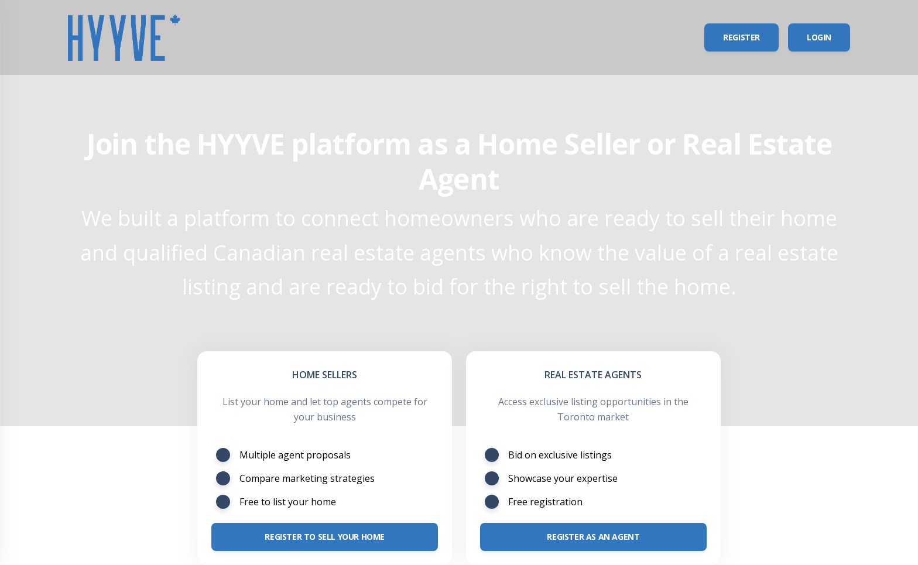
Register (741, 37)
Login (819, 37)
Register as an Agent (593, 536)
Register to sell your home (325, 536)
